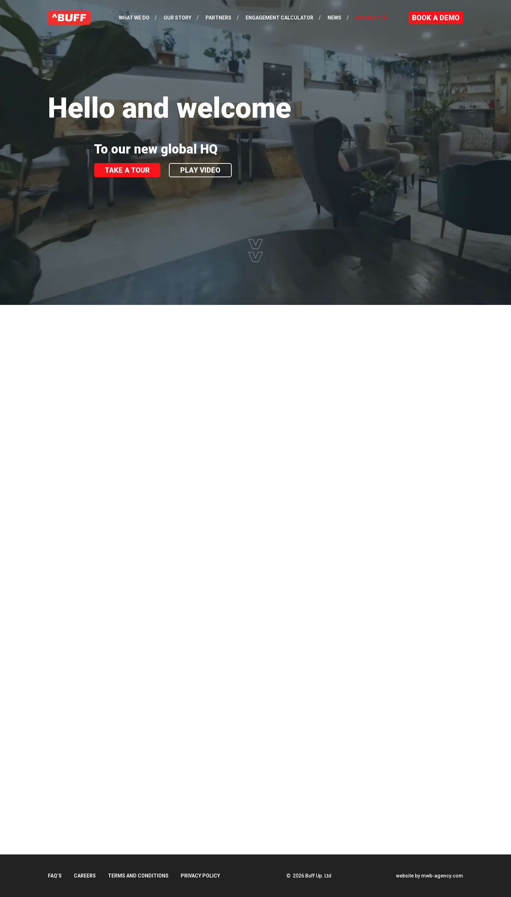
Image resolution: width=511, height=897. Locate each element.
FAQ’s (55, 876)
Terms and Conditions (138, 876)
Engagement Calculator (279, 18)
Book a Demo (436, 17)
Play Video (200, 170)
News (334, 18)
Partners (218, 18)
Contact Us (372, 18)
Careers (85, 876)
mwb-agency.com (442, 876)
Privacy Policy (200, 876)
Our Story (177, 18)
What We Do (134, 18)
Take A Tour (127, 170)
